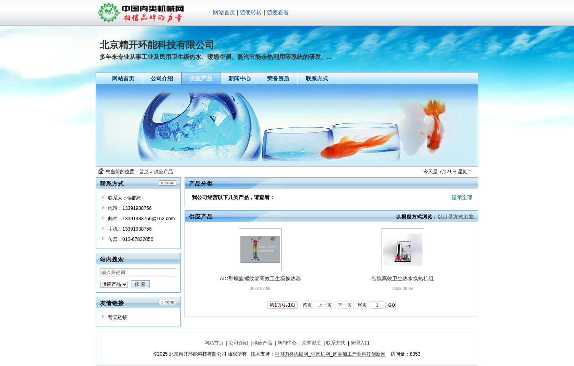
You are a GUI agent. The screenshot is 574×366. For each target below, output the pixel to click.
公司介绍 (238, 343)
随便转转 (251, 12)
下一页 (345, 305)
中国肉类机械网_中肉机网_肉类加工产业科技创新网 (330, 354)
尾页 (362, 305)
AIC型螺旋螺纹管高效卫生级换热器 (260, 279)
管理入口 (360, 343)
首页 (144, 171)
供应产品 (163, 171)
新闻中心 (287, 343)
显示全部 (462, 197)
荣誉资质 (311, 343)
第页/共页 (282, 305)
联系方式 (335, 343)
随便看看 (278, 12)
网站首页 (224, 12)
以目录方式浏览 (456, 216)
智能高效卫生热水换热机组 (403, 279)
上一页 (325, 305)
